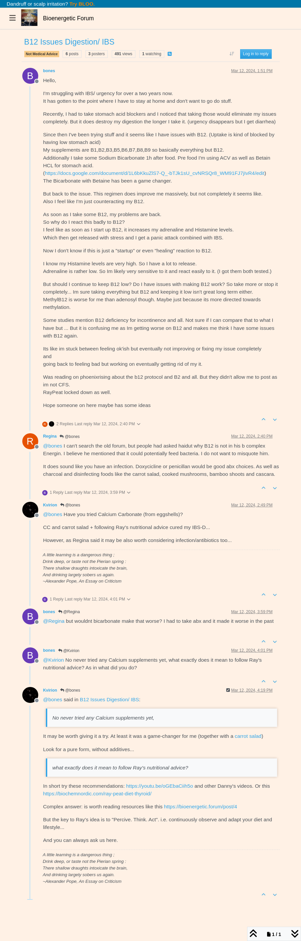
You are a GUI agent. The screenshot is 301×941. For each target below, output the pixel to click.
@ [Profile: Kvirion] (53, 660)
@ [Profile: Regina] (54, 621)
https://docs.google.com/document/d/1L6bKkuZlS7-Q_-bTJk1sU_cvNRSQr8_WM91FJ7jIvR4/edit (154, 173)
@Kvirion (68, 650)
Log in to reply (256, 54)
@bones (69, 436)
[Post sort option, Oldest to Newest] (231, 54)
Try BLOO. (81, 4)
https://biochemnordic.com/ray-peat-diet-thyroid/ (97, 793)
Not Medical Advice (42, 54)
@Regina (69, 611)
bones (49, 70)
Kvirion (50, 505)
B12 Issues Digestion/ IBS (109, 699)
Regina (50, 436)
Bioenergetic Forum (68, 18)
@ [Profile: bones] (53, 446)
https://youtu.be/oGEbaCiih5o (159, 786)
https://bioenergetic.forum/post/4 (200, 806)
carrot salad (248, 736)
